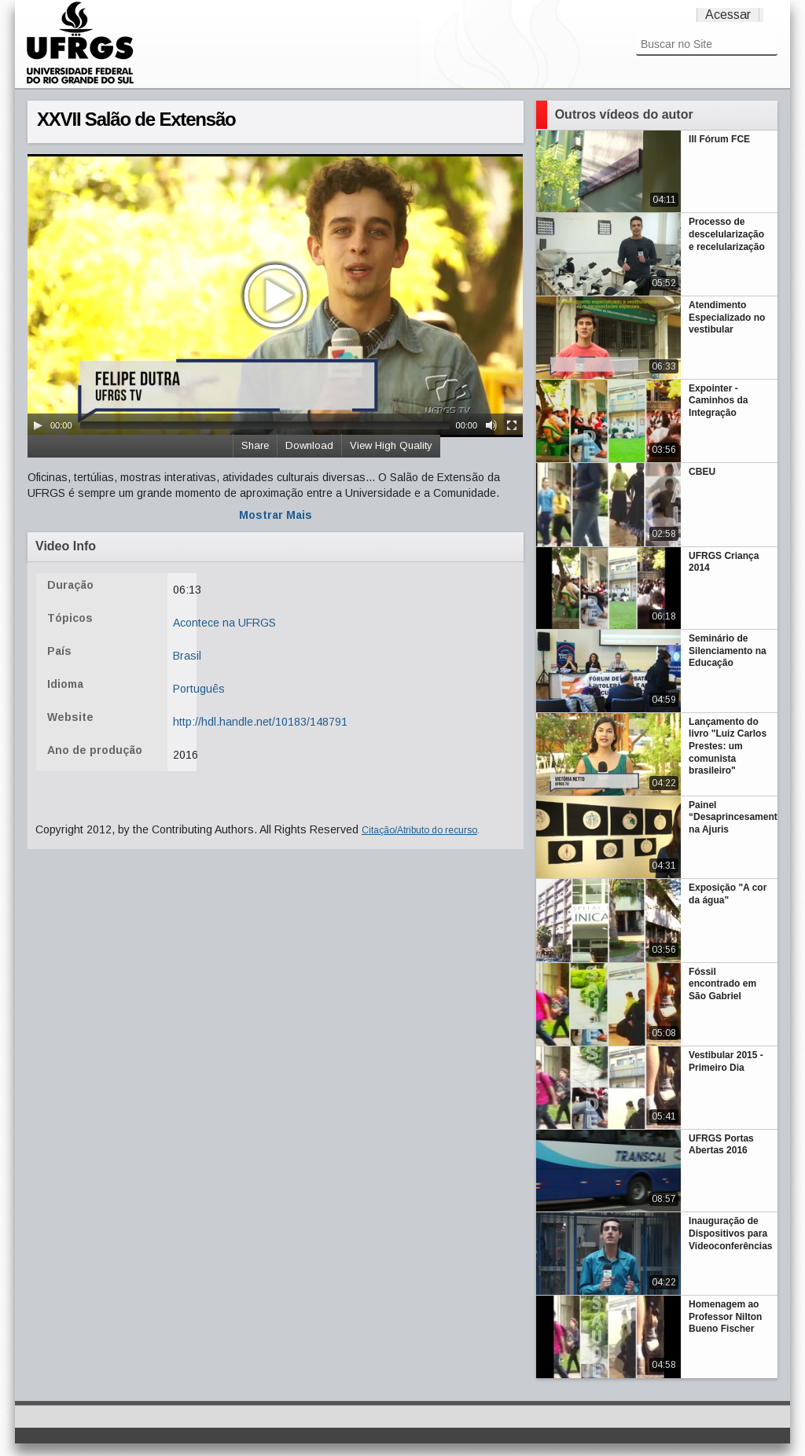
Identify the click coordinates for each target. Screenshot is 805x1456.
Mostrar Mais (275, 515)
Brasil (187, 655)
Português (199, 688)
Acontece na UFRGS (224, 622)
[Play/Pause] (37, 425)
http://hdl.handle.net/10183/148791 (260, 721)
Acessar (728, 14)
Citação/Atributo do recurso (419, 830)
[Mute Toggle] (491, 425)
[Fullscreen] (511, 425)
